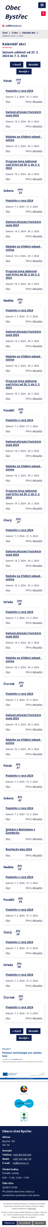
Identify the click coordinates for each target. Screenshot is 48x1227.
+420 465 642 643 (22, 1154)
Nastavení (39, 1223)
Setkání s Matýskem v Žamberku (20, 831)
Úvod (4, 32)
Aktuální (33, 64)
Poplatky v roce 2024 (19, 90)
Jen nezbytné (25, 1223)
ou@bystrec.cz (14, 25)
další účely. (32, 1209)
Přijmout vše (9, 1223)
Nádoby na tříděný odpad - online (24, 138)
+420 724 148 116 (22, 1158)
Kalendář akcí (28, 32)
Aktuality (37, 101)
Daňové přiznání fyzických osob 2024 (23, 113)
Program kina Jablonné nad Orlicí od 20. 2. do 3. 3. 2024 (23, 164)
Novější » (24, 71)
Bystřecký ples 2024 (19, 849)
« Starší (16, 64)
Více (8, 101)
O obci (15, 32)
